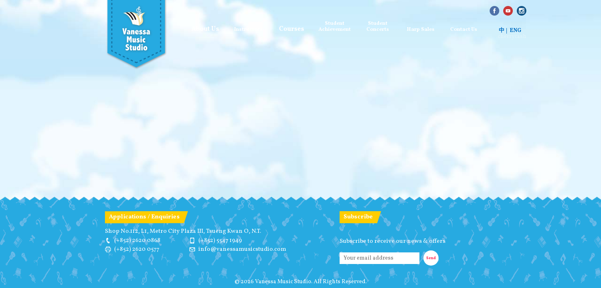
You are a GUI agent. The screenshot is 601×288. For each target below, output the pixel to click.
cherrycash (512, 37)
